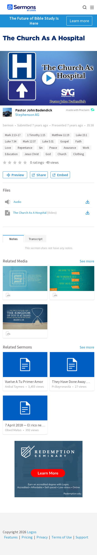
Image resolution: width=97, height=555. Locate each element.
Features (11, 537)
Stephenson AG (27, 114)
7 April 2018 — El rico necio (25, 425)
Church (62, 154)
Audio (17, 202)
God (48, 154)
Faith (78, 141)
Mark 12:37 (29, 141)
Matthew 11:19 (60, 135)
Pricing (27, 537)
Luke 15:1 (81, 135)
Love (8, 148)
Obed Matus (13, 430)
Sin (41, 148)
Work (86, 148)
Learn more (79, 20)
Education (11, 154)
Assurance (70, 148)
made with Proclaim (80, 110)
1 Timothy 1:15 (36, 135)
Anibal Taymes (14, 386)
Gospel (64, 141)
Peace (53, 148)
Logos (31, 532)
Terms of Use (61, 537)
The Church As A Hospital (35, 213)
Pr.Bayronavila (61, 386)
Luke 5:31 (47, 141)
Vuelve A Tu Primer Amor (24, 381)
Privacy (42, 537)
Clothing (78, 154)
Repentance (25, 148)
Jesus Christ (31, 154)
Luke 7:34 (10, 141)
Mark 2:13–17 (12, 135)
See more (87, 261)
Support (82, 537)
